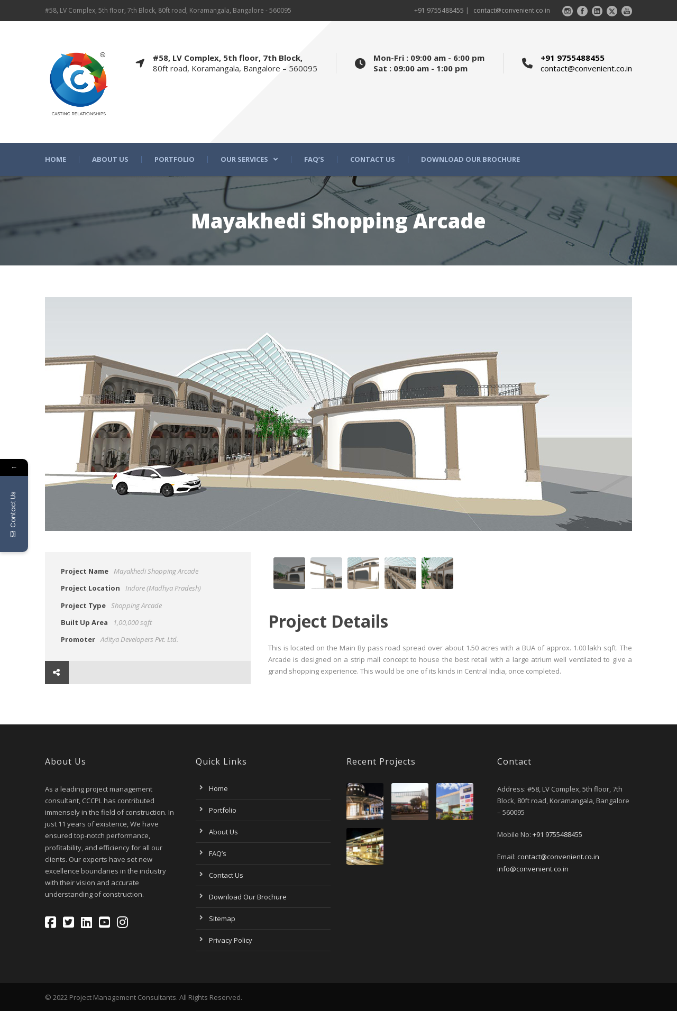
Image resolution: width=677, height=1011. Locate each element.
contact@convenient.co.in (511, 10)
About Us (110, 159)
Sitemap (222, 918)
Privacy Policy (230, 940)
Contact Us (372, 159)
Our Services (244, 159)
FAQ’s (314, 159)
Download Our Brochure (470, 159)
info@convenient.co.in (533, 869)
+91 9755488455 (439, 10)
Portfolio (174, 159)
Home (55, 159)
